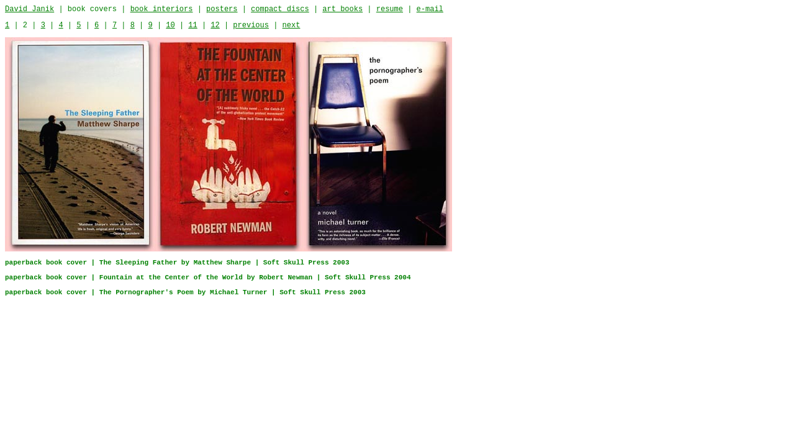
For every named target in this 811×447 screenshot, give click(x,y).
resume (389, 9)
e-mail (430, 9)
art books (342, 9)
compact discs (280, 9)
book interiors (161, 9)
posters (221, 9)
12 (215, 25)
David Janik (29, 9)
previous (251, 25)
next (292, 25)
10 (170, 25)
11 (192, 25)
